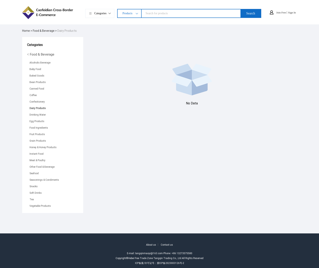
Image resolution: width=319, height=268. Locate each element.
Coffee (33, 95)
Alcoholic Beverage (39, 62)
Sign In (292, 12)
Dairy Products (67, 31)
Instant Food (36, 153)
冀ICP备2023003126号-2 (170, 263)
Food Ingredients (38, 127)
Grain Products (37, 140)
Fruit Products (37, 134)
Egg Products (36, 121)
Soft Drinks (35, 192)
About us (151, 244)
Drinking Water (37, 114)
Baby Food (35, 69)
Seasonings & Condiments (44, 179)
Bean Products (37, 82)
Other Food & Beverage (42, 166)
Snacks (33, 186)
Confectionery (37, 101)
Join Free (281, 12)
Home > (27, 31)
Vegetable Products (40, 205)
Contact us (167, 244)
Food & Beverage (40, 54)
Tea (31, 199)
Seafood (34, 173)
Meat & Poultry (37, 160)
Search (250, 13)
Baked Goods (36, 75)
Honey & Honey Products (43, 147)
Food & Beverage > (45, 31)
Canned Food (36, 88)
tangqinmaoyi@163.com (149, 253)
